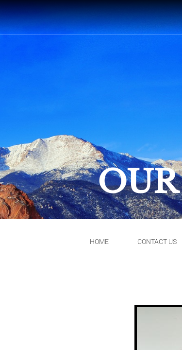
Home (99, 241)
